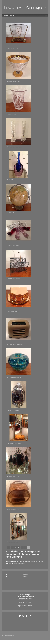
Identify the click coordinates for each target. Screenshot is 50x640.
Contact (25, 576)
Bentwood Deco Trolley (13, 509)
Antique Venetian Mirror (13, 410)
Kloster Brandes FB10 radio (15, 344)
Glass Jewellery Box (13, 311)
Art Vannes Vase (11, 114)
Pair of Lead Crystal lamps (14, 147)
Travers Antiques (10, 635)
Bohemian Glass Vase (13, 81)
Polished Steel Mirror (13, 542)
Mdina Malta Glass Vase (14, 377)
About (25, 574)
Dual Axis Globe (11, 213)
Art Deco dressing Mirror (14, 443)
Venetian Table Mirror (13, 476)
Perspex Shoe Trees (13, 245)
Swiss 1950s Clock (12, 48)
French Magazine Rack (13, 278)
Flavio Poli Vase (11, 180)
